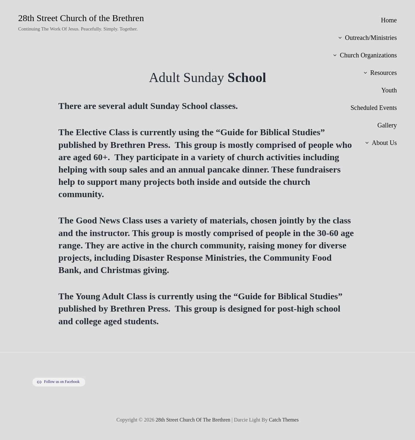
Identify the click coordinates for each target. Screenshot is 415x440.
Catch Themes (284, 419)
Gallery (387, 125)
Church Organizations (364, 55)
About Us (380, 142)
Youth (389, 90)
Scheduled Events (373, 107)
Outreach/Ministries (367, 37)
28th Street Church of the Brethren (81, 18)
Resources (380, 72)
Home (389, 20)
